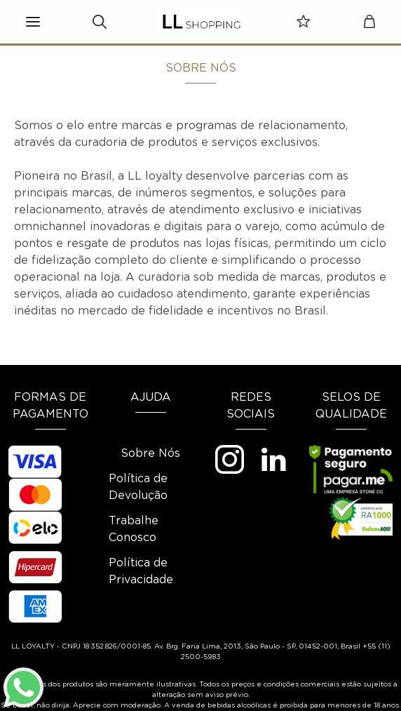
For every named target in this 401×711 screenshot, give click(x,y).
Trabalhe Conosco (133, 529)
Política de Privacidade (141, 571)
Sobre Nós (150, 453)
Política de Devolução (138, 487)
